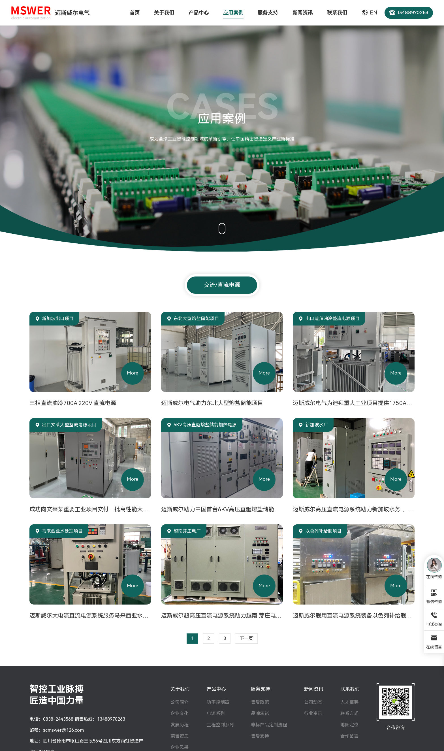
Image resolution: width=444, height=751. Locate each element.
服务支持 (260, 689)
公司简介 (179, 702)
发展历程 (179, 724)
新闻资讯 (313, 689)
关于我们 (180, 689)
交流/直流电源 (222, 285)
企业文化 (179, 713)
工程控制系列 (220, 724)
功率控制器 (218, 702)
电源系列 (216, 713)
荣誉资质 (179, 736)
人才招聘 (349, 702)
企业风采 (179, 747)
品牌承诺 (260, 713)
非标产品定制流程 (269, 724)
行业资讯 (313, 713)
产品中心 (216, 689)
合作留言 (349, 736)
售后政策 (260, 702)
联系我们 (350, 689)
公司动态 (313, 702)
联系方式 (349, 713)
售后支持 (260, 736)
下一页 (246, 638)
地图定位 (349, 724)
